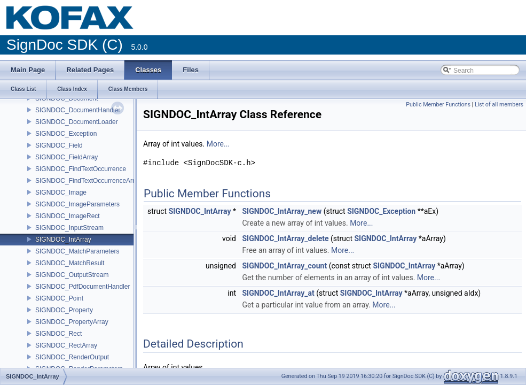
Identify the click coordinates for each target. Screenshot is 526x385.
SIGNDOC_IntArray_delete (285, 238)
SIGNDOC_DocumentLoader (76, 122)
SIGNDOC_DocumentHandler (77, 110)
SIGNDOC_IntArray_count (284, 265)
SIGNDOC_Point (59, 298)
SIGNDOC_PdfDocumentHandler (82, 286)
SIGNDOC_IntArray (63, 239)
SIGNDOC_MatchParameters (77, 251)
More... (218, 144)
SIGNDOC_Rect (58, 333)
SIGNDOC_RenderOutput (72, 357)
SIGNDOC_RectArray (66, 345)
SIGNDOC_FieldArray (66, 157)
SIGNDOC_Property (64, 310)
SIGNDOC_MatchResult (69, 263)
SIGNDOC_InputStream (69, 228)
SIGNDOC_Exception (66, 133)
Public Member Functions (438, 104)
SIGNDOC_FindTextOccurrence (80, 169)
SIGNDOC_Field (59, 145)
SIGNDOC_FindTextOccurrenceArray (88, 180)
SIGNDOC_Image (61, 192)
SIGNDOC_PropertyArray (71, 322)
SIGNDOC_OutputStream (71, 275)
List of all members (499, 104)
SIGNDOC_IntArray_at (278, 293)
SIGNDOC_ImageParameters (77, 204)
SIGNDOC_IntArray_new (281, 211)
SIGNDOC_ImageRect (67, 216)
